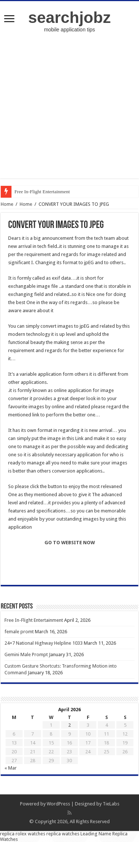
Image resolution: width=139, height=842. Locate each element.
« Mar (10, 768)
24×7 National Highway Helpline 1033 (43, 643)
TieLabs (111, 804)
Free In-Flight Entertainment (42, 191)
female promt (19, 631)
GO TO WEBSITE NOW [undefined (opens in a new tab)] (69, 542)
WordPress (58, 804)
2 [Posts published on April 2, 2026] (69, 725)
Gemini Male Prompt (26, 654)
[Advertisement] (69, 109)
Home (7, 204)
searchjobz (69, 17)
